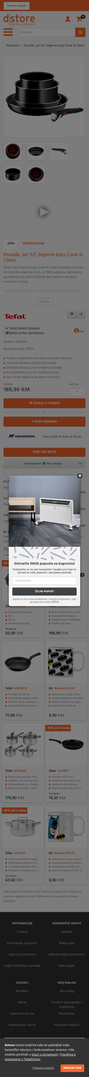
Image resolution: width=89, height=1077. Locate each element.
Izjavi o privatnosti (45, 1054)
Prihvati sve (72, 1068)
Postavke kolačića (43, 1068)
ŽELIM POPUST (44, 591)
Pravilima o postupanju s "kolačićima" (40, 1057)
